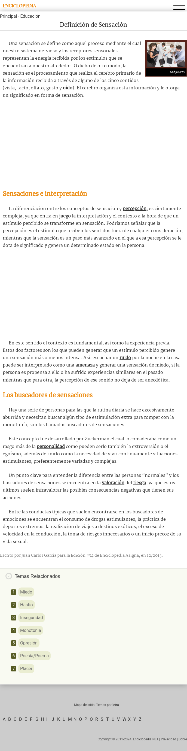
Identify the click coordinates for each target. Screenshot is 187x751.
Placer (26, 668)
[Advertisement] (93, 144)
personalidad (51, 446)
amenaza (85, 365)
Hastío (26, 604)
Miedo (26, 592)
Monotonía (30, 630)
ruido (125, 358)
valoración (113, 483)
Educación (30, 16)
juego (65, 216)
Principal (8, 16)
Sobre (183, 739)
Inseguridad (31, 617)
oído (67, 88)
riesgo (139, 483)
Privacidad (168, 739)
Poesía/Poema (34, 655)
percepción (134, 209)
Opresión (29, 643)
